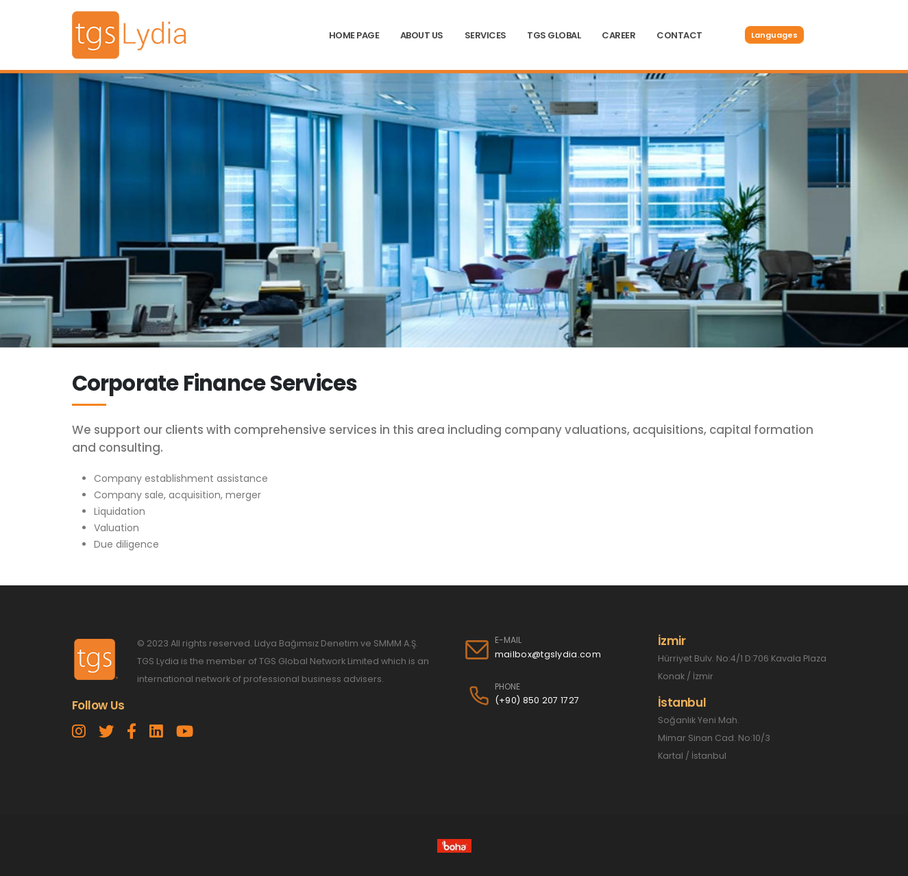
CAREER (618, 35)
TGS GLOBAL (553, 35)
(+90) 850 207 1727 (537, 700)
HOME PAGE (354, 35)
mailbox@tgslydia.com (548, 654)
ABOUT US (421, 35)
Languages (774, 34)
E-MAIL (508, 640)
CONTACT (679, 35)
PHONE (507, 687)
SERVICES (485, 35)
